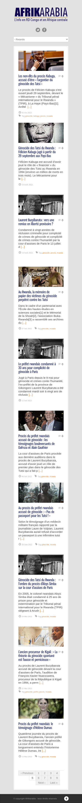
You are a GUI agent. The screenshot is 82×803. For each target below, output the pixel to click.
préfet (35, 692)
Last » (54, 782)
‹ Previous (27, 773)
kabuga (36, 116)
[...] (29, 106)
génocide (29, 116)
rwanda (50, 116)
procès (43, 116)
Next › (41, 782)
